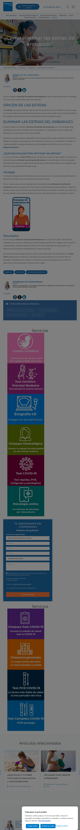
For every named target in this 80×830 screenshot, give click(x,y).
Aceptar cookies (32, 826)
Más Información (44, 821)
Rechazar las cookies (48, 826)
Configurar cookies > (62, 826)
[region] (50, 818)
